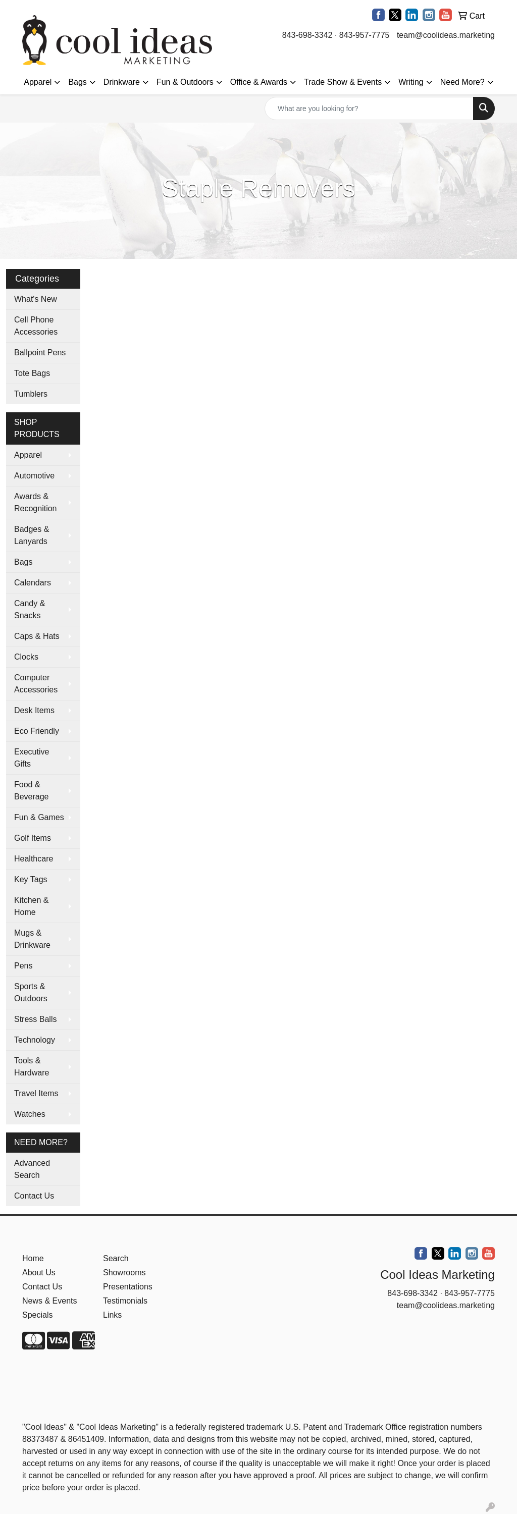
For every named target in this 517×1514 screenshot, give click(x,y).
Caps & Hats (37, 636)
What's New (35, 299)
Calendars (32, 582)
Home (33, 1258)
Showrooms (124, 1272)
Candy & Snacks (29, 609)
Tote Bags (32, 373)
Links (112, 1315)
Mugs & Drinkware (32, 939)
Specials (37, 1315)
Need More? (462, 82)
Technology (34, 1040)
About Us (39, 1272)
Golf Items (32, 838)
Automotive (34, 475)
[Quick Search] (369, 108)
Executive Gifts (31, 757)
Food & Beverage (31, 790)
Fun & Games (39, 817)
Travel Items (36, 1093)
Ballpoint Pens (40, 352)
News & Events (49, 1300)
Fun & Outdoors (185, 82)
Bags (77, 82)
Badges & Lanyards (31, 535)
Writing (411, 82)
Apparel (37, 82)
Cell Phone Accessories (36, 325)
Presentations (127, 1286)
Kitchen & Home (31, 906)
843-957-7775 (364, 35)
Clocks (26, 657)
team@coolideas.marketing (446, 35)
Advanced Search (32, 1169)
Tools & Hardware (31, 1066)
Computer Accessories (36, 683)
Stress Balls (35, 1019)
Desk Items (34, 710)
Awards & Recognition (35, 502)
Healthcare (33, 858)
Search (116, 1258)
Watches (29, 1114)
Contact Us (34, 1196)
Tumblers (30, 394)
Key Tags (30, 879)
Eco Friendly (36, 731)
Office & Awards (258, 82)
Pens (23, 965)
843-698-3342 (307, 35)
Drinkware (122, 82)
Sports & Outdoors (30, 992)
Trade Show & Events (343, 82)
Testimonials (125, 1300)
